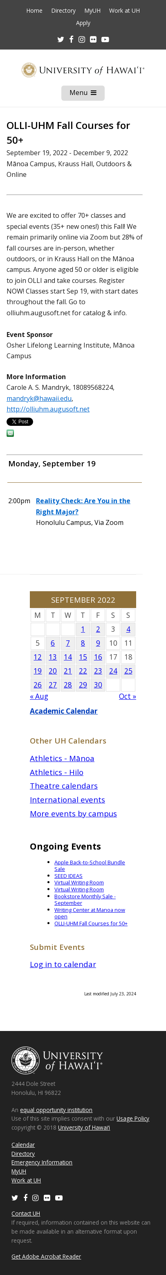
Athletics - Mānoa (62, 758)
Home (34, 10)
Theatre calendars (64, 785)
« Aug (39, 696)
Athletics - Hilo (56, 772)
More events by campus (73, 813)
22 (83, 671)
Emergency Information (41, 1162)
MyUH (92, 10)
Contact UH (25, 1213)
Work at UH (124, 10)
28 (68, 684)
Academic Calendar (64, 711)
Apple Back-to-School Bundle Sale (89, 866)
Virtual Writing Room (79, 882)
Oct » (127, 696)
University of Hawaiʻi (84, 1127)
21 (68, 671)
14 (68, 657)
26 (38, 684)
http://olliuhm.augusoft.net (48, 409)
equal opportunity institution (56, 1110)
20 (53, 671)
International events (67, 799)
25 (128, 671)
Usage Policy (133, 1118)
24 (113, 671)
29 (83, 684)
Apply (83, 23)
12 (38, 657)
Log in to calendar (63, 964)
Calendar (23, 1144)
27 (53, 684)
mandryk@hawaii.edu (39, 398)
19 (38, 671)
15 (83, 657)
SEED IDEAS (68, 875)
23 (98, 671)
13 (53, 657)
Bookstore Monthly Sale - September (85, 900)
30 (98, 684)
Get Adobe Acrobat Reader (46, 1256)
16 (98, 657)
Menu (87, 94)
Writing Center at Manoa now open (89, 913)
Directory (63, 10)
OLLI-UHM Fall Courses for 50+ (91, 923)
